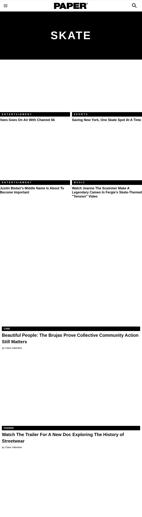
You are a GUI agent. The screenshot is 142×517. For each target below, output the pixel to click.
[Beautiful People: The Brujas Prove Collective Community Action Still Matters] (71, 292)
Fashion (8, 428)
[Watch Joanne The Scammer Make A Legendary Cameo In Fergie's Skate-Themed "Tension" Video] (107, 156)
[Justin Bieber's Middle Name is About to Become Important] (35, 156)
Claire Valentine (13, 348)
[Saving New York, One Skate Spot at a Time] (107, 88)
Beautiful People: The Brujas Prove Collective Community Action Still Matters (70, 338)
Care (7, 328)
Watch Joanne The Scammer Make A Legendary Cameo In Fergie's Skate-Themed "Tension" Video (107, 192)
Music (79, 182)
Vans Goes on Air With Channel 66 (27, 120)
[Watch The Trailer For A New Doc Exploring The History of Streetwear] (71, 391)
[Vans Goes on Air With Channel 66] (35, 88)
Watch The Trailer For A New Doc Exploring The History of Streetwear (63, 437)
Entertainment (17, 114)
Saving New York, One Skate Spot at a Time (106, 120)
